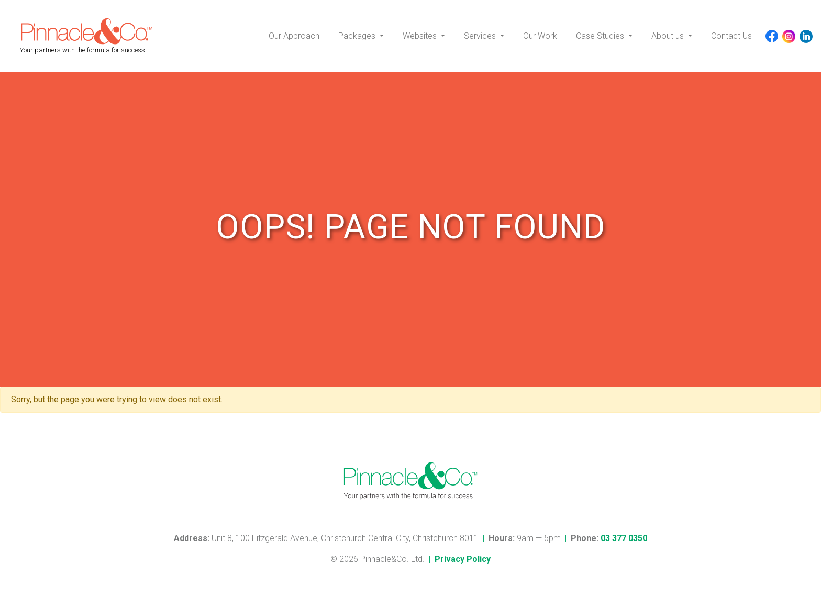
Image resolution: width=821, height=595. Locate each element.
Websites (421, 36)
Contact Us (731, 36)
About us (668, 36)
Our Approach (294, 36)
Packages (358, 36)
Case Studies (601, 36)
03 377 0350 (624, 538)
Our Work (540, 36)
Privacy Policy (463, 559)
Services (481, 36)
